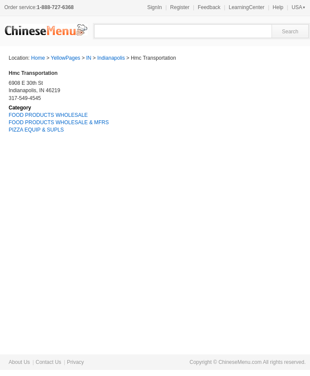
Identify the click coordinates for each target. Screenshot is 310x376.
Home (38, 58)
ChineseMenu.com (240, 362)
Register (180, 7)
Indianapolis (111, 58)
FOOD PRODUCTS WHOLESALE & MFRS (59, 122)
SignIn (154, 7)
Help (278, 7)
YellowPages (65, 58)
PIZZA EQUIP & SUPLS (36, 130)
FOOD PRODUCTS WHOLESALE (48, 115)
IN (89, 58)
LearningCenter (247, 7)
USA (298, 7)
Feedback (209, 7)
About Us (19, 362)
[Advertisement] (236, 205)
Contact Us (48, 362)
